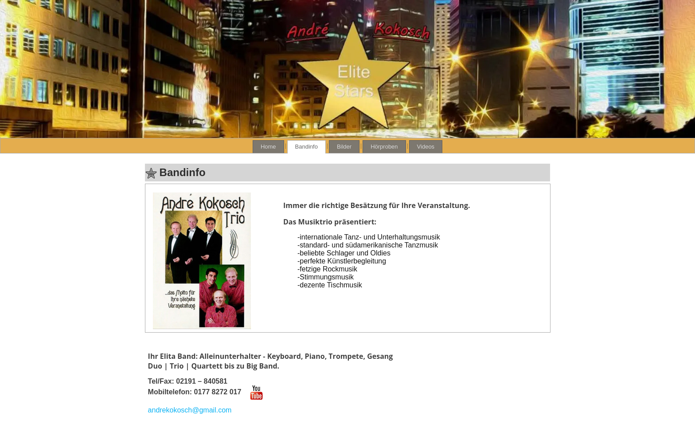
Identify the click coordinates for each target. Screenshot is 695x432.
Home (268, 146)
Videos (426, 146)
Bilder (344, 146)
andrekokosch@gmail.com (190, 410)
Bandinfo (306, 146)
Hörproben (384, 146)
